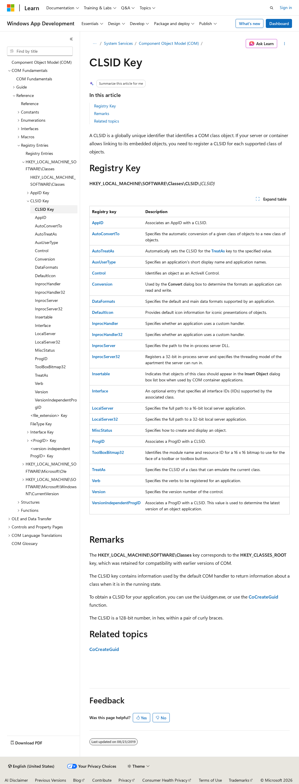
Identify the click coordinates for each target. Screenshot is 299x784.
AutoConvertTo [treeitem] (48, 226)
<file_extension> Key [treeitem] (48, 415)
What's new (249, 23)
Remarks (101, 113)
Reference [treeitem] (29, 103)
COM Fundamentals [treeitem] (34, 79)
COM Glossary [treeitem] (25, 543)
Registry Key (105, 106)
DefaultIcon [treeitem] (45, 275)
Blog (77, 780)
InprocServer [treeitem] (46, 300)
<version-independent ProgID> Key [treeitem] (50, 452)
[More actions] (284, 43)
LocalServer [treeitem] (45, 333)
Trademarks (239, 780)
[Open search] (271, 8)
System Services (118, 43)
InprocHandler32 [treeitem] (50, 292)
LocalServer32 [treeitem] (47, 342)
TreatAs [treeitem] (41, 375)
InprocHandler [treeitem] (48, 283)
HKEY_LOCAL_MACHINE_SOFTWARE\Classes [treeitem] (53, 180)
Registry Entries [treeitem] (39, 153)
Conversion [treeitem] (45, 259)
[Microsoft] (11, 8)
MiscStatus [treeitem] (45, 350)
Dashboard (279, 23)
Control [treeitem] (41, 250)
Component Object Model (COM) (169, 43)
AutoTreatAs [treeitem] (46, 234)
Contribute (102, 780)
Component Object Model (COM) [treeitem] (42, 62)
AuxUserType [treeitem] (46, 242)
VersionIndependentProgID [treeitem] (56, 403)
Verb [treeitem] (39, 383)
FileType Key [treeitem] (41, 423)
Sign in (286, 7)
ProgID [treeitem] (41, 358)
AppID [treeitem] (40, 217)
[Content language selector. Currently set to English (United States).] (31, 766)
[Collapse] (71, 39)
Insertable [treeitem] (43, 317)
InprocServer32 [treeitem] (49, 309)
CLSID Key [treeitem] (44, 209)
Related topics (106, 121)
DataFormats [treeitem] (46, 267)
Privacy (124, 780)
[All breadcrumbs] (94, 43)
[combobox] (40, 51)
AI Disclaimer (16, 780)
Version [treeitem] (41, 391)
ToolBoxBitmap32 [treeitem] (50, 366)
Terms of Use (210, 780)
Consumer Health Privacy (164, 780)
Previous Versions (50, 780)
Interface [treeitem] (43, 325)
